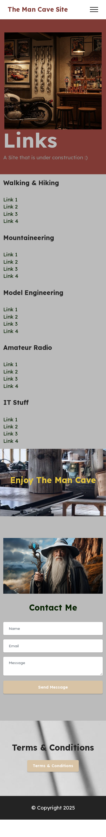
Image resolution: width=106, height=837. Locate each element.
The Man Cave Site (38, 9)
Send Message (53, 687)
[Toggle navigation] (94, 9)
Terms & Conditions (53, 765)
